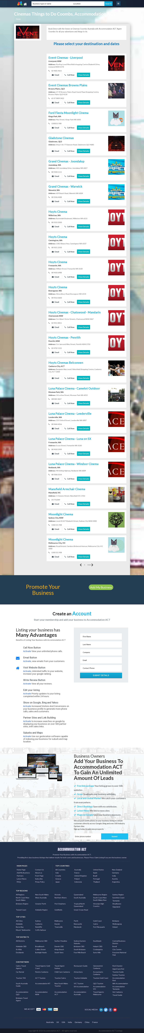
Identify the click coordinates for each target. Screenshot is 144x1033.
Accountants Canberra (98, 973)
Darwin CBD (59, 946)
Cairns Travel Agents (21, 967)
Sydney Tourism (118, 975)
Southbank (97, 941)
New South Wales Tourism (61, 984)
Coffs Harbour (40, 930)
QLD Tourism (98, 983)
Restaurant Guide (80, 966)
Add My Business (101, 587)
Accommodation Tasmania (118, 987)
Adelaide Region (41, 910)
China (87, 1022)
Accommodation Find (118, 979)
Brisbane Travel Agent (22, 999)
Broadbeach (39, 946)
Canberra (38, 924)
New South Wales (42, 895)
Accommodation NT (42, 983)
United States (98, 870)
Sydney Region (118, 895)
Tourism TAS (21, 978)
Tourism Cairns (60, 978)
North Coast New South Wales (22, 899)
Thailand (96, 882)
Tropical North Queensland (79, 905)
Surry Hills (97, 952)
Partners (20, 876)
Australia (77, 870)
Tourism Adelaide (80, 978)
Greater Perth (40, 904)
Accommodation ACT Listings (111, 1031)
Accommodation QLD (22, 993)
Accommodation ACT (61, 993)
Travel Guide (117, 995)
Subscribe (39, 879)
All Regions (20, 895)
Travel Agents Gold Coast (42, 967)
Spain (95, 873)
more (90, 564)
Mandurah (77, 927)
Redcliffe (38, 927)
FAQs (19, 882)
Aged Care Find (118, 969)
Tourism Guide (118, 972)
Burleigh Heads (41, 952)
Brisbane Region (22, 904)
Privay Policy (40, 882)
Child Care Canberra (62, 972)
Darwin (57, 924)
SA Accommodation (81, 986)
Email (55, 75)
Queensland (78, 895)
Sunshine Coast (118, 898)
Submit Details (101, 675)
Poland (77, 879)
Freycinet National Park (119, 953)
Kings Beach (59, 949)
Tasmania (115, 901)
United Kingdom (80, 876)
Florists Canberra (41, 972)
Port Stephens (60, 904)
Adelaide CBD (21, 946)
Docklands (20, 952)
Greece (58, 879)
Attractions (78, 972)
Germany (115, 873)
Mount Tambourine (23, 930)
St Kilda (19, 949)
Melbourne (59, 921)
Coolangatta (98, 949)
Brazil (95, 876)
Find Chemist (117, 966)
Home (18, 19)
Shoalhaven (116, 904)
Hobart (115, 927)
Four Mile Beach (80, 952)
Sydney (38, 921)
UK (57, 1022)
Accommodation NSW (41, 993)
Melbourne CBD (41, 941)
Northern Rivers (61, 898)
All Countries (60, 870)
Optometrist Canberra (98, 967)
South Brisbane (79, 949)
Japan (57, 882)
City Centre (116, 949)
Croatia (58, 876)
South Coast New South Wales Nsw (100, 899)
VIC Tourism (78, 983)
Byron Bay (20, 927)
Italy (57, 873)
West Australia (41, 898)
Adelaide (19, 924)
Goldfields (58, 910)
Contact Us (39, 870)
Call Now (69, 75)
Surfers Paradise (61, 941)
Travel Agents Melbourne (98, 993)
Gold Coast (97, 921)
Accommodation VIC (99, 987)
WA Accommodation (120, 983)
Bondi (114, 946)
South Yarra (59, 952)
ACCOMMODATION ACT (72, 849)
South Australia (80, 898)
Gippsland (116, 907)
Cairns (95, 924)
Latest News (21, 879)
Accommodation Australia (80, 993)
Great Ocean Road (81, 910)
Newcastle (78, 924)
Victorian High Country (98, 905)
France (76, 873)
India (114, 876)
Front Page (39, 876)
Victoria (57, 895)
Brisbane (115, 921)
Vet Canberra (117, 992)
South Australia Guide (22, 984)
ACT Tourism (40, 978)
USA (63, 1022)
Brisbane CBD (79, 946)
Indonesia (78, 882)
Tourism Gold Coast (100, 978)
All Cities (19, 921)
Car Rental (20, 972)
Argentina (116, 882)
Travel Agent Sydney (59, 967)
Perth (76, 921)
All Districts (20, 941)
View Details (83, 75)
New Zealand (117, 870)
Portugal (96, 879)
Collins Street (40, 949)
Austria (115, 879)
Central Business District (118, 942)
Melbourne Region (100, 895)
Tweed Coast (21, 910)
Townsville (59, 927)
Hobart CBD (97, 946)
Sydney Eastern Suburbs (80, 942)
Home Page (21, 870)
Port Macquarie (99, 927)
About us (38, 873)
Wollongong (117, 924)
